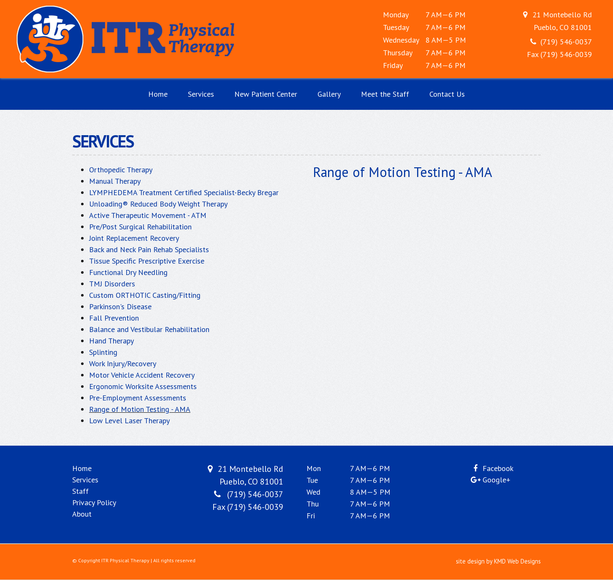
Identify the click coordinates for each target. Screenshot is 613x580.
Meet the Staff (385, 94)
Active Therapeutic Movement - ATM (147, 215)
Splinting (103, 352)
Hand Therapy (111, 341)
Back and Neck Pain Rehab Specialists (149, 249)
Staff (80, 491)
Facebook (498, 468)
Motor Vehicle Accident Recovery (142, 375)
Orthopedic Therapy (120, 169)
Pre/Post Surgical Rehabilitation (140, 226)
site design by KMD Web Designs (498, 561)
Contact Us (447, 94)
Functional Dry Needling (128, 272)
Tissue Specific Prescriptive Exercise (146, 261)
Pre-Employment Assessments (137, 398)
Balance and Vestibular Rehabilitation (149, 329)
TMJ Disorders (112, 284)
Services (201, 94)
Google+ (496, 480)
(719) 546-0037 (566, 41)
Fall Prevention (114, 318)
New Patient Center (265, 94)
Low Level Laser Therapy (129, 420)
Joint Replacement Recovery (134, 238)
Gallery (329, 94)
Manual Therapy (115, 181)
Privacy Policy (94, 502)
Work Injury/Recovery (122, 363)
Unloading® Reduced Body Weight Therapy (158, 204)
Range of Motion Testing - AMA (139, 409)
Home (158, 94)
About (82, 514)
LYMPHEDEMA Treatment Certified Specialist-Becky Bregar (184, 192)
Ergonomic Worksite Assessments (143, 386)
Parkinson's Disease (120, 306)
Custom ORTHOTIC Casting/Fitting (145, 295)
